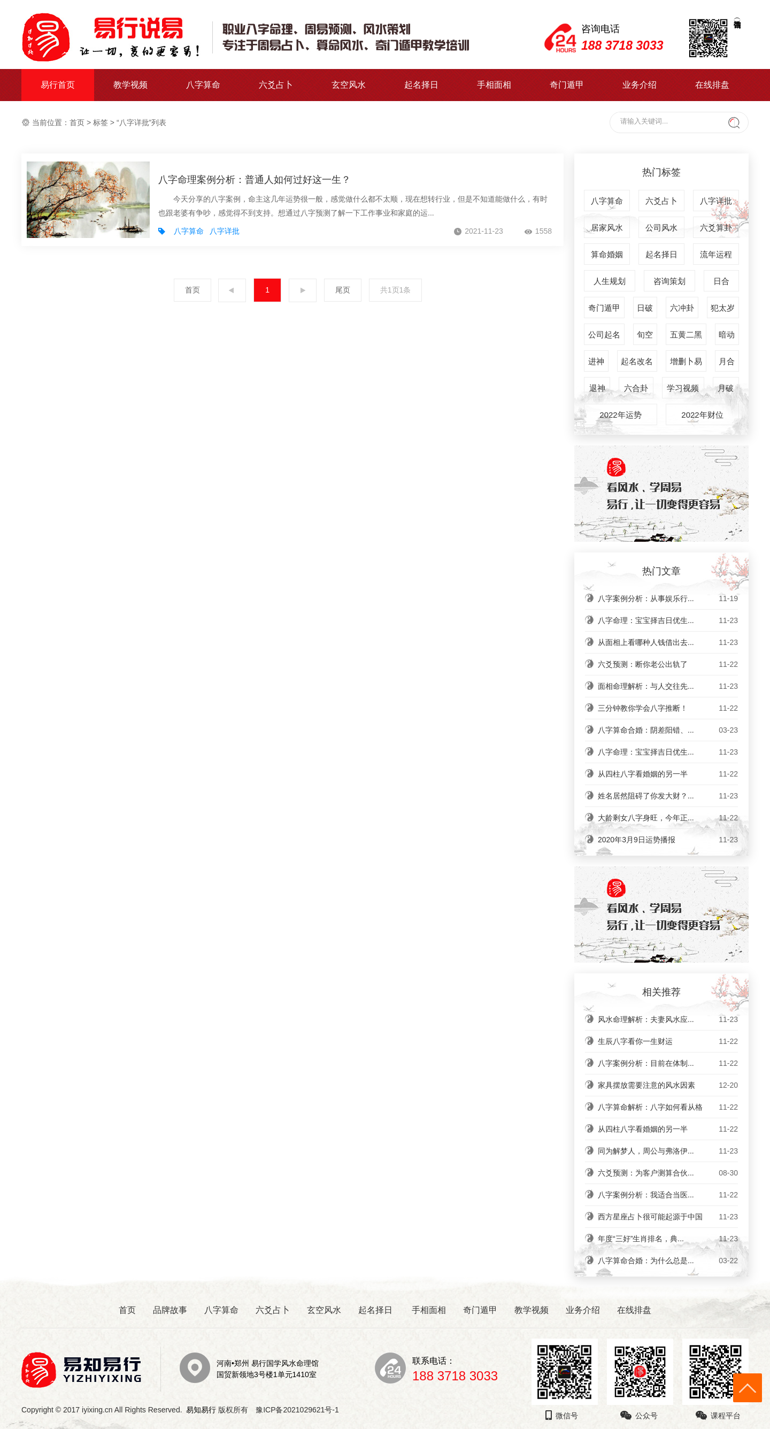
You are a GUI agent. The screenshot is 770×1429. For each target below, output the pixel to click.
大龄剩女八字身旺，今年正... (668, 817)
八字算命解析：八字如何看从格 (668, 1107)
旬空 (645, 334)
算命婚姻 (607, 254)
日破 (645, 307)
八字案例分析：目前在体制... (668, 1063)
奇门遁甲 (567, 84)
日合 (721, 281)
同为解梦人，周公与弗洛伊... (668, 1151)
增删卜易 (686, 361)
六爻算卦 (716, 227)
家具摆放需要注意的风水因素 (668, 1085)
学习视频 (683, 388)
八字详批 (225, 231)
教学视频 (130, 84)
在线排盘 (712, 84)
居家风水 (607, 227)
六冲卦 (682, 307)
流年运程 (716, 254)
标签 (100, 122)
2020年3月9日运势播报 (668, 839)
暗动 (727, 334)
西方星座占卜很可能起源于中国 (668, 1216)
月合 (727, 361)
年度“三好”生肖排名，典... (668, 1238)
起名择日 (421, 84)
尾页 (342, 290)
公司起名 (604, 334)
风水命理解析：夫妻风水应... (668, 1019)
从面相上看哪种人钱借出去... (668, 642)
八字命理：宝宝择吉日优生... (668, 620)
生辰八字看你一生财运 (668, 1041)
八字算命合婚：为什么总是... (668, 1260)
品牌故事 (170, 1310)
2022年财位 (702, 414)
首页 (77, 122)
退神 (597, 388)
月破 (726, 388)
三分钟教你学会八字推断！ (668, 708)
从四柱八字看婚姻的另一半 (668, 774)
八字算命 (203, 84)
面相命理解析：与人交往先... (668, 686)
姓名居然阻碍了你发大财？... (668, 795)
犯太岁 (723, 307)
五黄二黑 (686, 334)
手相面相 (494, 84)
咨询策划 (669, 281)
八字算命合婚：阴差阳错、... (668, 730)
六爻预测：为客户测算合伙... (668, 1173)
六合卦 (636, 388)
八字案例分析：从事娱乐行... (668, 598)
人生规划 (610, 281)
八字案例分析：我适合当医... (668, 1194)
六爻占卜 (276, 84)
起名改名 (637, 361)
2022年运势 (620, 414)
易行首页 (58, 84)
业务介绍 (639, 84)
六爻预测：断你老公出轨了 (668, 664)
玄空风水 (349, 84)
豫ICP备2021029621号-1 (300, 1409)
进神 (596, 361)
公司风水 (661, 227)
